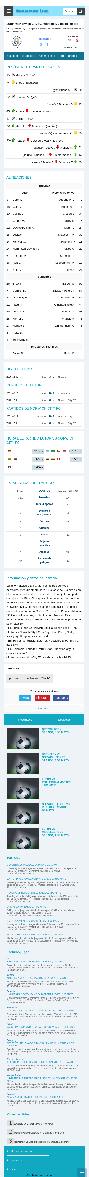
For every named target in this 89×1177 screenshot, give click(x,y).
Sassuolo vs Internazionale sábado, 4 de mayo (36, 961)
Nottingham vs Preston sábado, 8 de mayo (33, 921)
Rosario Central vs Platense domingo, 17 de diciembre (41, 1010)
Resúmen (12, 55)
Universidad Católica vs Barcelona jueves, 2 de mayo (40, 994)
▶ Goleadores (14, 1160)
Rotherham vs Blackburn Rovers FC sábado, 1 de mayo (42, 1142)
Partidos (71, 55)
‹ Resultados (24, 719)
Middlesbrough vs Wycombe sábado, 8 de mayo (36, 935)
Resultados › (64, 719)
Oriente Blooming (15, 1059)
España (10, 975)
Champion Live (32, 11)
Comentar (44, 708)
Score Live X (13, 1007)
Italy (9, 958)
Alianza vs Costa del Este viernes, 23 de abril (35, 1097)
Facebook (61, 697)
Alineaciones (47, 55)
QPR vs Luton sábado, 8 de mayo (26, 907)
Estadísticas (28, 55)
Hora (60, 55)
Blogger (57, 1175)
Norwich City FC (40, 678)
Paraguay (11, 1040)
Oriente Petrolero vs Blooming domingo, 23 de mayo (40, 1062)
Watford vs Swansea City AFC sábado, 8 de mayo (36, 879)
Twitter (25, 697)
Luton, (17, 678)
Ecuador (11, 991)
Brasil (10, 1024)
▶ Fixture (12, 1169)
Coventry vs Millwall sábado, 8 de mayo (32, 865)
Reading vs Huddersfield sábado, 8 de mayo (34, 893)
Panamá (11, 1094)
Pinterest (42, 697)
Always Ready (14, 1075)
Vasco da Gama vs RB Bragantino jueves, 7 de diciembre (41, 1027)
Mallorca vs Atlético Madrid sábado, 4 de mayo (36, 978)
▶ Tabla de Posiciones (19, 1151)
